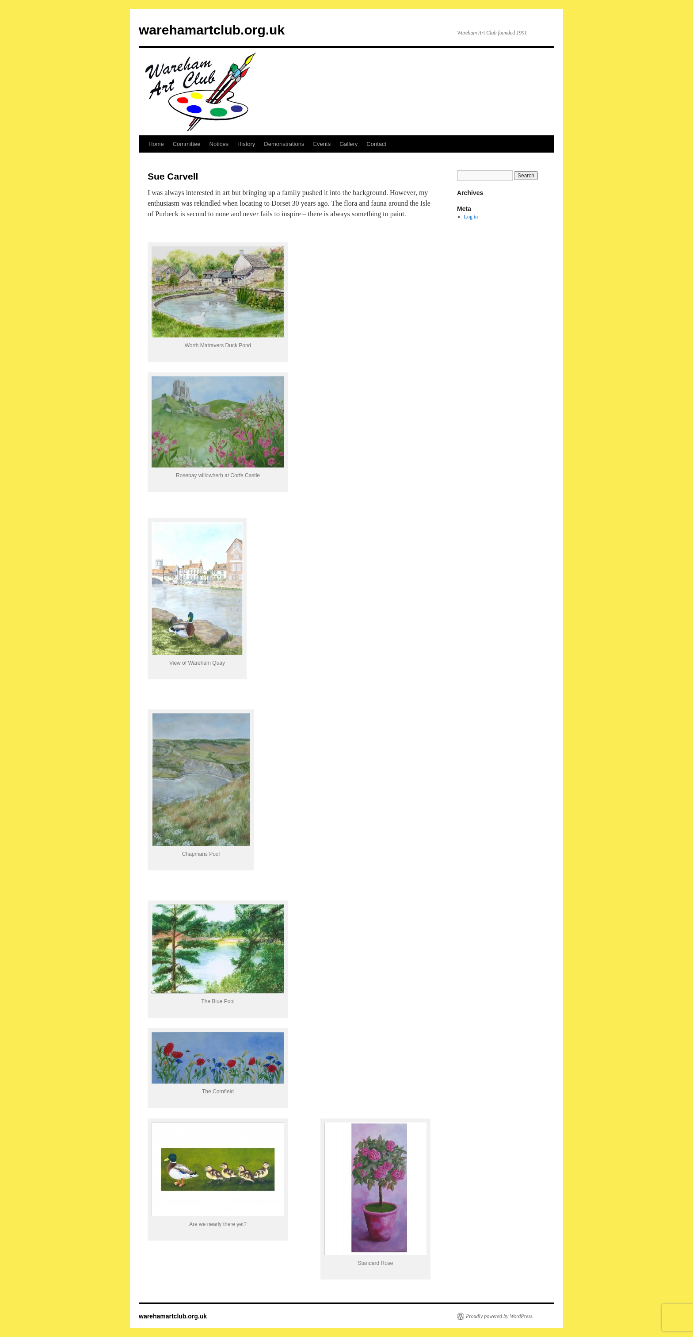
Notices (218, 144)
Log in (471, 217)
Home (156, 144)
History (246, 144)
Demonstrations (284, 144)
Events (322, 144)
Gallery (348, 144)
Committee (187, 144)
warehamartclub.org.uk (212, 30)
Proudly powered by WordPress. (500, 1316)
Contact (376, 144)
